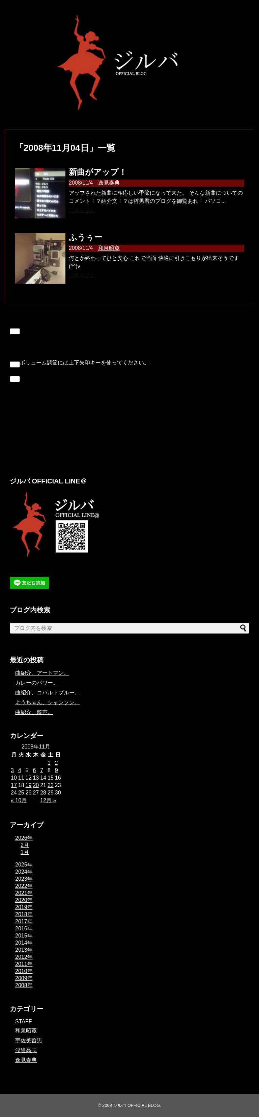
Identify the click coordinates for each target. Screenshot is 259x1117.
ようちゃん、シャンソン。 (47, 702)
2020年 (24, 900)
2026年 (24, 838)
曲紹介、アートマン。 (42, 673)
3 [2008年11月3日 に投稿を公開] (12, 770)
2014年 (24, 943)
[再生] (15, 331)
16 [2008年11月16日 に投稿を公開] (58, 778)
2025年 (24, 865)
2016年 (24, 928)
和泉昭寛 (109, 248)
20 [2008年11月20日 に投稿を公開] (36, 785)
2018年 (24, 914)
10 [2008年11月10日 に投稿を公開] (14, 778)
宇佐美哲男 (28, 1040)
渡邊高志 (26, 1050)
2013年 (24, 950)
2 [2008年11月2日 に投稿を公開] (56, 763)
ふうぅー (85, 237)
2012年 (24, 957)
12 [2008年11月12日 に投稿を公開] (29, 778)
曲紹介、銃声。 (34, 712)
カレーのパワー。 (36, 683)
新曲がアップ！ (98, 171)
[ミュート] (15, 364)
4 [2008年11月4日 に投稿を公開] (19, 770)
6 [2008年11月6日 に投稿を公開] (34, 770)
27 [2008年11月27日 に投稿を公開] (36, 792)
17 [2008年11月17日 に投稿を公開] (14, 785)
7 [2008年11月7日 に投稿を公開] (41, 770)
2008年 (24, 985)
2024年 (24, 872)
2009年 (24, 978)
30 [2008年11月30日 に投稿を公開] (58, 792)
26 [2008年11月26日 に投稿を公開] (29, 792)
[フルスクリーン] (15, 379)
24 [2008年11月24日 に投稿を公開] (14, 792)
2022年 (24, 886)
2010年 (24, 971)
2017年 (24, 921)
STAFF (23, 1021)
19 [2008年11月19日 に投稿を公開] (29, 785)
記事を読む (82, 210)
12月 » (48, 800)
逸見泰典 (109, 183)
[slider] (84, 362)
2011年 (24, 964)
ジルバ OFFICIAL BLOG (136, 1105)
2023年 (24, 879)
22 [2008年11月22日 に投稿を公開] (51, 785)
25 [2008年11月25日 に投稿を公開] (21, 792)
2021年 (24, 893)
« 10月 (19, 800)
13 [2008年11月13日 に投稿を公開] (36, 778)
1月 (25, 852)
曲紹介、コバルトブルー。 (47, 692)
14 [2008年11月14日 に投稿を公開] (43, 778)
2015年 (24, 935)
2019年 (24, 907)
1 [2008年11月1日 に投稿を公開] (49, 763)
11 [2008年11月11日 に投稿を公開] (21, 778)
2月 (25, 845)
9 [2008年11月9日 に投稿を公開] (56, 770)
